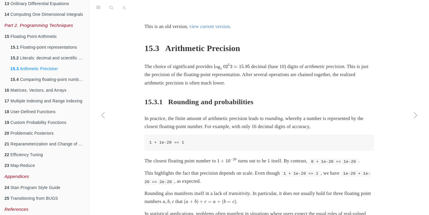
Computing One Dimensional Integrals (43, 14)
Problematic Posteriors (29, 133)
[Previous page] (102, 115)
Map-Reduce (19, 165)
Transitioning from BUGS (31, 198)
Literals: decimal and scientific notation (49, 58)
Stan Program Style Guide (32, 187)
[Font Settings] (124, 7)
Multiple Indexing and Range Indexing (43, 101)
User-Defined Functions (30, 111)
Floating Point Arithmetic (30, 36)
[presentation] (232, 67)
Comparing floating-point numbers (47, 79)
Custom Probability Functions (35, 122)
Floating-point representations (43, 47)
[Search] (111, 7)
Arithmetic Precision (34, 68)
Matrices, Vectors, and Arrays (35, 90)
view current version (209, 26)
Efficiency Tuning (23, 154)
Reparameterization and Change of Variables (46, 144)
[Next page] (415, 115)
